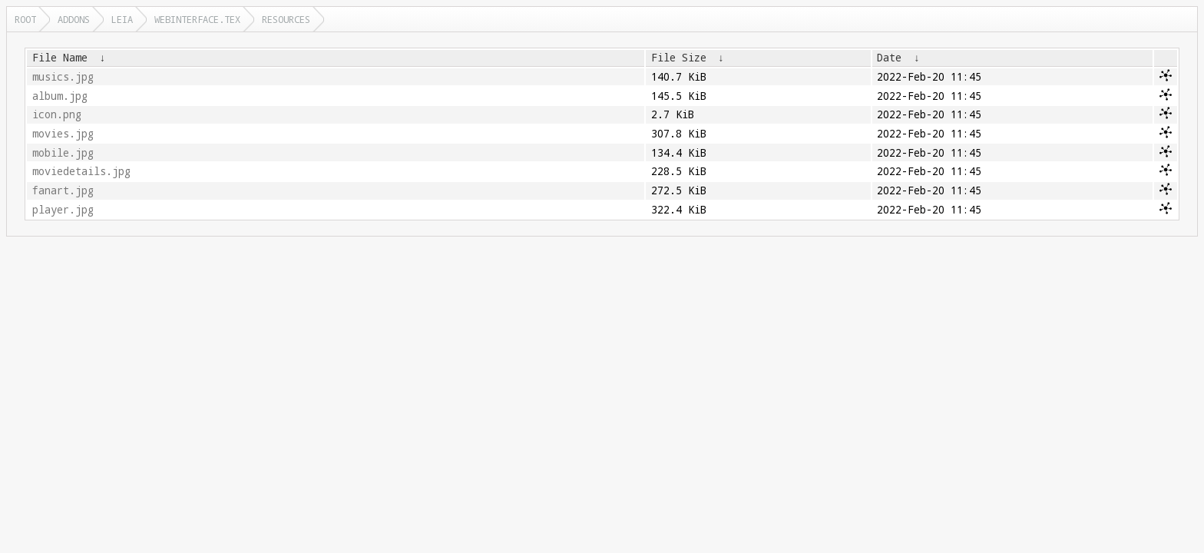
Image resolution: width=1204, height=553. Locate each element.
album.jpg (60, 96)
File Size (678, 58)
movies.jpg (63, 134)
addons (74, 19)
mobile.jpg (63, 153)
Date (889, 58)
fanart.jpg (63, 190)
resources (286, 19)
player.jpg (63, 210)
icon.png (56, 114)
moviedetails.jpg (81, 171)
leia (122, 19)
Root (25, 19)
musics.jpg (63, 77)
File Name (60, 58)
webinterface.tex (197, 19)
